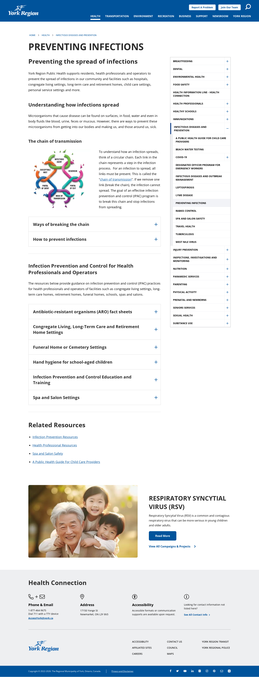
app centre (229, 671)
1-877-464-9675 (37, 610)
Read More (162, 536)
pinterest (214, 671)
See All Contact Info (195, 614)
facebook (170, 671)
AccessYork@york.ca (40, 618)
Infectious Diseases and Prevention (76, 35)
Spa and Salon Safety (48, 453)
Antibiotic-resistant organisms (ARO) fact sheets (82, 311)
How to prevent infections (59, 239)
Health (46, 35)
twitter (177, 671)
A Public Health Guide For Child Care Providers (66, 462)
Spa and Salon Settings (56, 397)
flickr (199, 671)
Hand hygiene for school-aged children (72, 362)
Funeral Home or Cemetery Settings (70, 347)
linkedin (192, 671)
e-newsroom (221, 671)
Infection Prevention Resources (55, 437)
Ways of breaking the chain (61, 224)
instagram (207, 671)
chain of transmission (116, 179)
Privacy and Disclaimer (122, 671)
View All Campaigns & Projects (169, 546)
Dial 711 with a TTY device (43, 613)
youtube (185, 671)
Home (32, 35)
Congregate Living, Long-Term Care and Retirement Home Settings (86, 329)
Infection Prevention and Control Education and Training (82, 379)
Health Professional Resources (55, 445)
